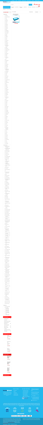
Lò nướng (5, 326)
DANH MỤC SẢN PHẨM (6, 5)
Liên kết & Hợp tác (29, 0)
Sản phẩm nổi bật (5, 352)
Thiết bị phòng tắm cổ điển (9, 334)
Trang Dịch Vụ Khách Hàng (11, 420)
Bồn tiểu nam (5, 321)
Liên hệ (16, 0)
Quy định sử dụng (24, 0)
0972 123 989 (37, 3)
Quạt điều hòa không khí (7, 327)
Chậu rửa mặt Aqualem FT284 (9, 355)
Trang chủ (4, 7)
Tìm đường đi (19, 0)
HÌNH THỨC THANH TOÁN (26, 394)
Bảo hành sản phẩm (25, 390)
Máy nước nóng (6, 325)
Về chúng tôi (13, 0)
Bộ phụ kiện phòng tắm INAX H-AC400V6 (18, 12)
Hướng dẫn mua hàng (25, 388)
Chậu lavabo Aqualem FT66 (8, 361)
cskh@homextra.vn (34, 398)
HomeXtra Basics (6, 316)
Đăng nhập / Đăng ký (37, 0)
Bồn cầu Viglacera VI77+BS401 (8, 347)
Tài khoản (33, 0)
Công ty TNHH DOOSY (5, 421)
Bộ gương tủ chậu (6, 320)
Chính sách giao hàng (25, 389)
